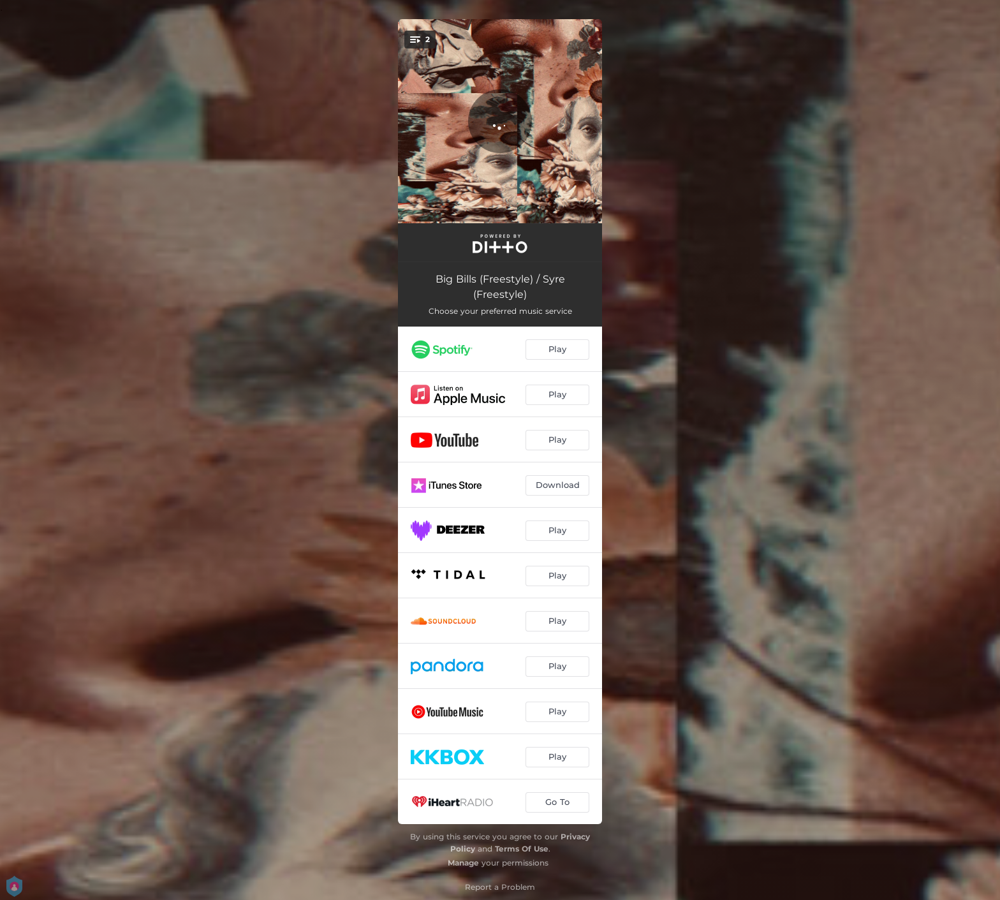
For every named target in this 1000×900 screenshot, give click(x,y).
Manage (463, 862)
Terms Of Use (521, 848)
